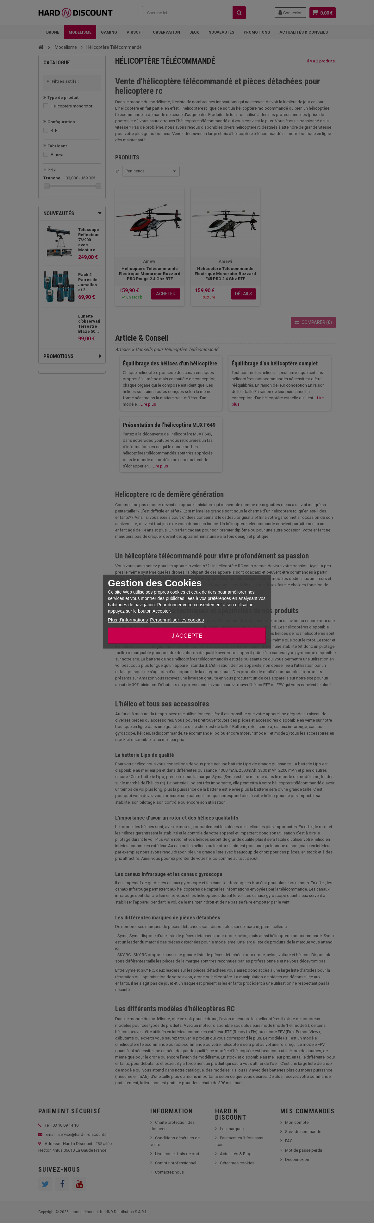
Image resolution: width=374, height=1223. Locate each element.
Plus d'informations (128, 619)
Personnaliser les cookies (177, 619)
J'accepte (186, 635)
